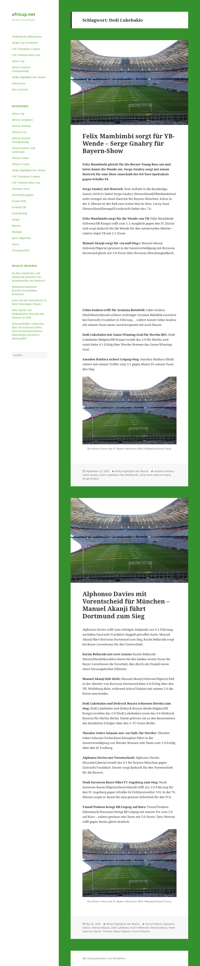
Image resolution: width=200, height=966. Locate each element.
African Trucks (20, 164)
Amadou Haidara (164, 471)
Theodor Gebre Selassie (117, 931)
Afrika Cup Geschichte (25, 42)
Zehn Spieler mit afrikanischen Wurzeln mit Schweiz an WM (28, 313)
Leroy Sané (146, 474)
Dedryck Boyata (101, 927)
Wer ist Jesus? (20, 89)
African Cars (19, 132)
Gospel (16, 219)
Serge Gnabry (90, 478)
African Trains (20, 158)
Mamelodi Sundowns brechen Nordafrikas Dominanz (24, 290)
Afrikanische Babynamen (27, 36)
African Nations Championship (21, 69)
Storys (15, 244)
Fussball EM (19, 207)
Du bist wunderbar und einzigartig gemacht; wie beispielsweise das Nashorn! (28, 277)
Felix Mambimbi (128, 474)
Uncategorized (20, 250)
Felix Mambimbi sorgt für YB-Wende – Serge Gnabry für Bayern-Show (128, 143)
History (16, 225)
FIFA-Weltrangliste (23, 195)
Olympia (17, 231)
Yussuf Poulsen (141, 931)
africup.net (23, 14)
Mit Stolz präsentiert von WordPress (104, 958)
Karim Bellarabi (140, 927)
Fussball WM (19, 213)
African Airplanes (22, 119)
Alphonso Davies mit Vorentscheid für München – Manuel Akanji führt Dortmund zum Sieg (126, 605)
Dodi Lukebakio (109, 474)
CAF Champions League (26, 48)
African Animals (21, 126)
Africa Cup (18, 61)
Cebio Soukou (90, 474)
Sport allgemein (21, 238)
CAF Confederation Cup (26, 55)
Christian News (21, 188)
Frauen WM (19, 201)
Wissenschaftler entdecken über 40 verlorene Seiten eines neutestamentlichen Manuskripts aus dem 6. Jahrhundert (28, 331)
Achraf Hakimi (153, 924)
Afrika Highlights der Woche (29, 77)
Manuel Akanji (162, 474)
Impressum (18, 83)
